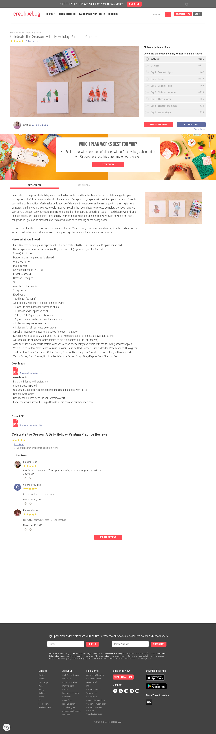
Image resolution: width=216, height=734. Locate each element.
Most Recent (21, 455)
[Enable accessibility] (6, 727)
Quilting (42, 693)
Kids (40, 700)
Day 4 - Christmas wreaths (163, 92)
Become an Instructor (70, 693)
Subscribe (158, 644)
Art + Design (26, 33)
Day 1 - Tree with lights (162, 72)
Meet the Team (68, 686)
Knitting (42, 675)
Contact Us (66, 697)
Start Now (108, 164)
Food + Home (44, 704)
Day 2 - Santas (157, 79)
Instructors (66, 679)
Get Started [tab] (35, 185)
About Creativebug (69, 682)
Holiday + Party (45, 707)
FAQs (88, 686)
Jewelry (41, 697)
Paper (41, 686)
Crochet (42, 679)
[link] (27, 373)
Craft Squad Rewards (70, 675)
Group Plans (67, 700)
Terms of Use (91, 693)
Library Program (69, 704)
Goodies (113, 14)
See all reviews (108, 537)
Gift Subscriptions (93, 679)
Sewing (41, 689)
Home (12, 33)
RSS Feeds (66, 715)
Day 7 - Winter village (161, 112)
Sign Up (92, 644)
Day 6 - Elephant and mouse (164, 105)
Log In (197, 14)
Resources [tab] (84, 185)
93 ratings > (32, 41)
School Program (68, 707)
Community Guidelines (95, 700)
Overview (155, 59)
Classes (50, 14)
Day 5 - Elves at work (161, 99)
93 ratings (19, 444)
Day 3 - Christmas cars (161, 85)
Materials (155, 65)
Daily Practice (67, 14)
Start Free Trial (183, 14)
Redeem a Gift (91, 682)
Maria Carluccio (39, 125)
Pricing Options (199, 129)
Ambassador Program (71, 711)
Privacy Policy (145, 659)
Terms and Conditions (130, 659)
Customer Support (93, 689)
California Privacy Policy (96, 704)
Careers (65, 689)
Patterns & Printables (92, 14)
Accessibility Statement (95, 675)
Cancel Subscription (94, 714)
